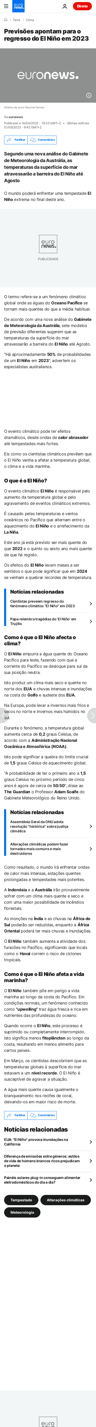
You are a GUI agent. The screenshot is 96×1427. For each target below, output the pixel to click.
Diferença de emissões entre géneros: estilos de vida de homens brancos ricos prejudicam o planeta (42, 1161)
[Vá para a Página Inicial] (18, 6)
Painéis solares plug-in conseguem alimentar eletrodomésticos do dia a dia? (42, 1179)
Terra (16, 20)
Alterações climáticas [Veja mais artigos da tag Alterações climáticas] (65, 1199)
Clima (30, 20)
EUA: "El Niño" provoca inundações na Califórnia (36, 1141)
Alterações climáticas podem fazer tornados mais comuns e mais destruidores (39, 849)
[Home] (5, 20)
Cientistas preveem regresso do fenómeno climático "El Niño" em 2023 (42, 603)
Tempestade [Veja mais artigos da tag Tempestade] (21, 1199)
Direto (82, 6)
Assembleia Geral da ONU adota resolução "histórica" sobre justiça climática (39, 826)
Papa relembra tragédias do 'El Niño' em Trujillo (43, 621)
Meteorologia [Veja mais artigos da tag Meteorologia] (22, 1212)
